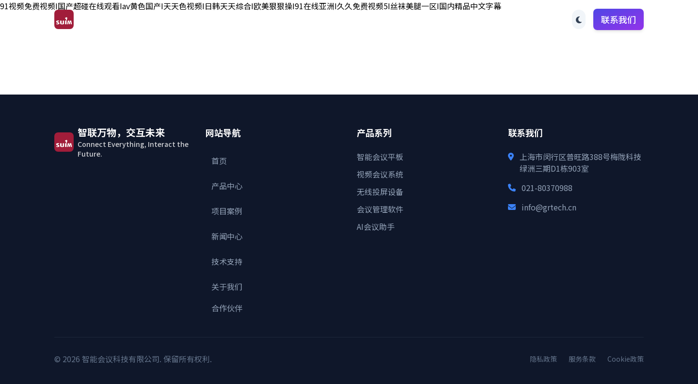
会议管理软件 (380, 209)
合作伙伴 (536, 19)
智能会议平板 (380, 156)
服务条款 (582, 359)
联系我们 (618, 19)
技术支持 (435, 19)
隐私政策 (543, 359)
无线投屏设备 (380, 191)
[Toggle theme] (579, 19)
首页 (242, 19)
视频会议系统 (380, 174)
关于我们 (485, 19)
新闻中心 (384, 19)
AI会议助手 (376, 226)
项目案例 (334, 19)
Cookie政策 (625, 359)
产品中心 (284, 19)
